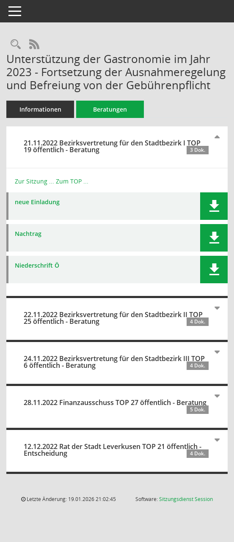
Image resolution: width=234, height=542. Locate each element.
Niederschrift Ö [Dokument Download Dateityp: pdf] (37, 265)
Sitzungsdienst (186, 499)
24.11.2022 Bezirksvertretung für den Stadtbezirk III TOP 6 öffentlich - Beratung (116, 362)
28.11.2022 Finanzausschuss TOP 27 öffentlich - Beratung (116, 406)
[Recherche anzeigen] (15, 45)
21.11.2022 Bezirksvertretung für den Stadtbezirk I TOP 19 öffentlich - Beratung (116, 146)
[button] (214, 206)
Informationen (40, 109)
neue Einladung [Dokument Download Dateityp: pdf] (37, 202)
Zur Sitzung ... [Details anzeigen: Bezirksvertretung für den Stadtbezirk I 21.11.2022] (34, 181)
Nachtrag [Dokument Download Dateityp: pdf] (28, 234)
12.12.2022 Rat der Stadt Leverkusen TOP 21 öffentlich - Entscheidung (116, 450)
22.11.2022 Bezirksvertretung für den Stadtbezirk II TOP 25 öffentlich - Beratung (116, 318)
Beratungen (110, 109)
